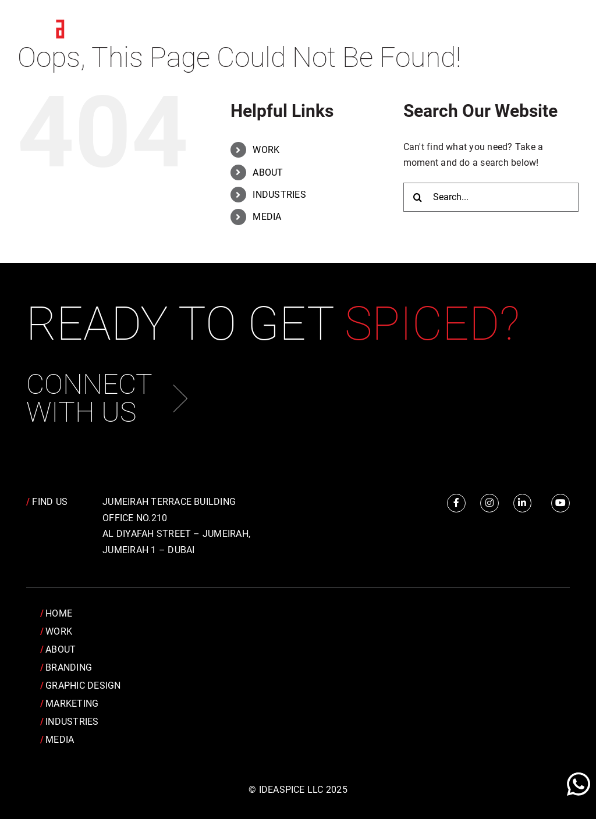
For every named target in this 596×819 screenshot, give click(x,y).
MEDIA (267, 216)
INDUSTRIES (279, 194)
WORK (266, 149)
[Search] (417, 197)
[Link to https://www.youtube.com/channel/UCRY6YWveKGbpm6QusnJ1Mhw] (560, 503)
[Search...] (491, 197)
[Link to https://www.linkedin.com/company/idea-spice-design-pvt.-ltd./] (522, 503)
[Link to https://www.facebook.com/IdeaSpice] (456, 503)
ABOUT (268, 172)
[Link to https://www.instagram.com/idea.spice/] (489, 503)
